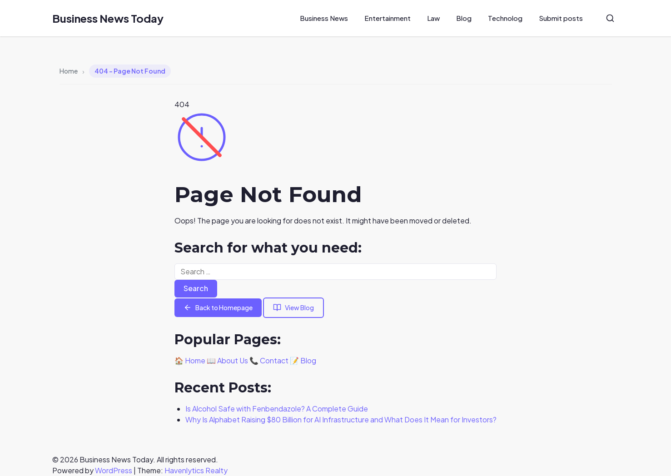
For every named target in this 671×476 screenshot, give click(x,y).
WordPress (113, 470)
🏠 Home (189, 360)
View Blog (293, 307)
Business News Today (108, 18)
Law (433, 18)
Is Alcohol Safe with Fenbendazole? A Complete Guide (276, 408)
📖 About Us (227, 360)
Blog (464, 18)
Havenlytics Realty (196, 470)
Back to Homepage (218, 307)
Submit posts (561, 18)
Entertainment (387, 18)
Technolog (505, 18)
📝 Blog (303, 360)
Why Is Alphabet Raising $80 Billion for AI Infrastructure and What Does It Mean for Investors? (341, 419)
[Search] (610, 18)
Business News (324, 18)
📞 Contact (268, 360)
